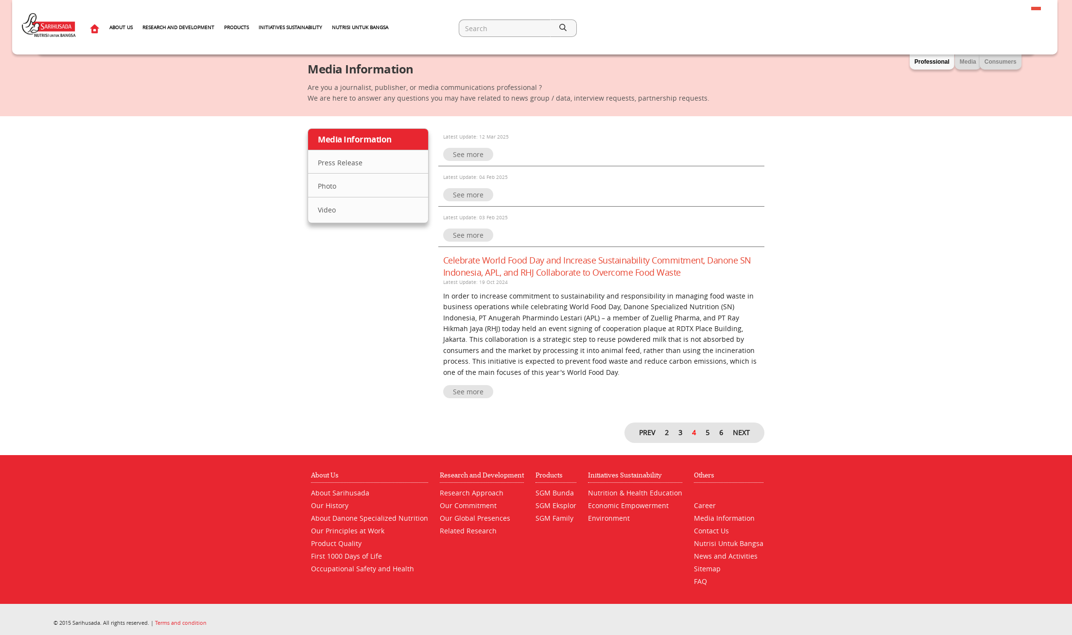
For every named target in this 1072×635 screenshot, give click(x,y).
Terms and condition (181, 622)
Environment (609, 518)
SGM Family (554, 518)
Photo (327, 186)
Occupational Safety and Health (362, 568)
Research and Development (178, 27)
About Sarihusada (340, 492)
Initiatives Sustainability (290, 27)
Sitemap (707, 568)
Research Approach (471, 492)
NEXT (741, 432)
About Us (121, 27)
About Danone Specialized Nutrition (369, 518)
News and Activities (726, 556)
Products (236, 27)
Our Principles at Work (347, 530)
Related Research (468, 530)
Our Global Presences (475, 518)
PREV (647, 432)
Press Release (340, 162)
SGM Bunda (555, 492)
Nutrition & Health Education (635, 492)
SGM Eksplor (556, 505)
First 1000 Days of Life (346, 556)
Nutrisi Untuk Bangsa (360, 27)
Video (327, 209)
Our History (329, 505)
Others (704, 475)
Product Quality (336, 543)
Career (705, 505)
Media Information (724, 518)
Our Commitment (468, 505)
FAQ (700, 581)
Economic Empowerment (628, 505)
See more (468, 154)
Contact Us (711, 530)
